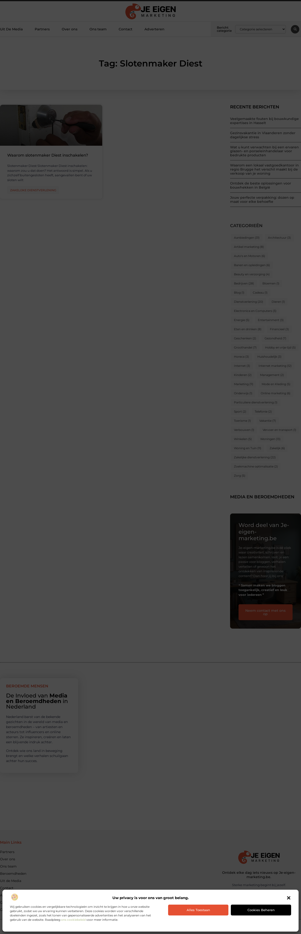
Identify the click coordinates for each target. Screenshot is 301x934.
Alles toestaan (198, 910)
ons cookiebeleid (73, 919)
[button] (288, 897)
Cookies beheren (261, 910)
